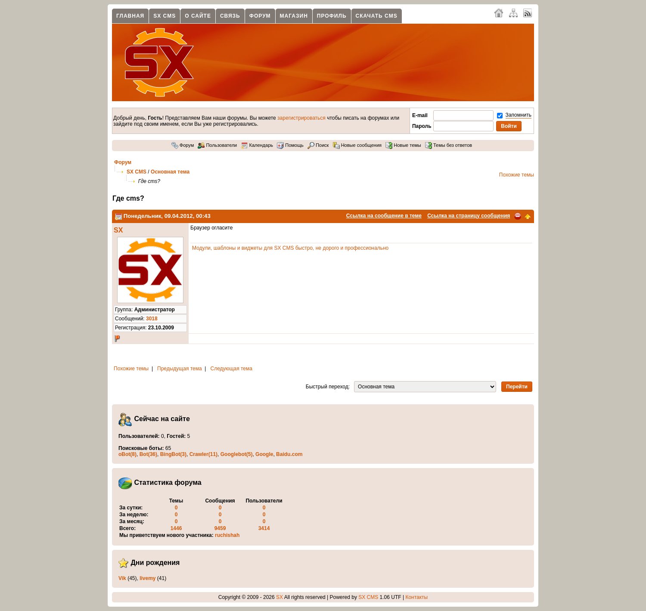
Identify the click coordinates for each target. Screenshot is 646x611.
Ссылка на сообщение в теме (384, 216)
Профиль (332, 16)
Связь (230, 16)
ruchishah (227, 535)
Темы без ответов (448, 145)
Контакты (416, 597)
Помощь (290, 145)
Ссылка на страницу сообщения (468, 216)
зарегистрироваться (301, 118)
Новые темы (403, 145)
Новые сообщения (357, 145)
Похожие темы (516, 175)
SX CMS (164, 16)
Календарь (257, 145)
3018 (152, 319)
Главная (130, 16)
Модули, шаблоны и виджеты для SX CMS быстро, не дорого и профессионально (290, 248)
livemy (147, 578)
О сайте (198, 16)
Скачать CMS (377, 16)
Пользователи (217, 145)
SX (118, 230)
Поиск (318, 145)
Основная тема (170, 172)
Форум (260, 16)
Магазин (294, 16)
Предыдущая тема (179, 369)
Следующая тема (231, 369)
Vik (122, 578)
